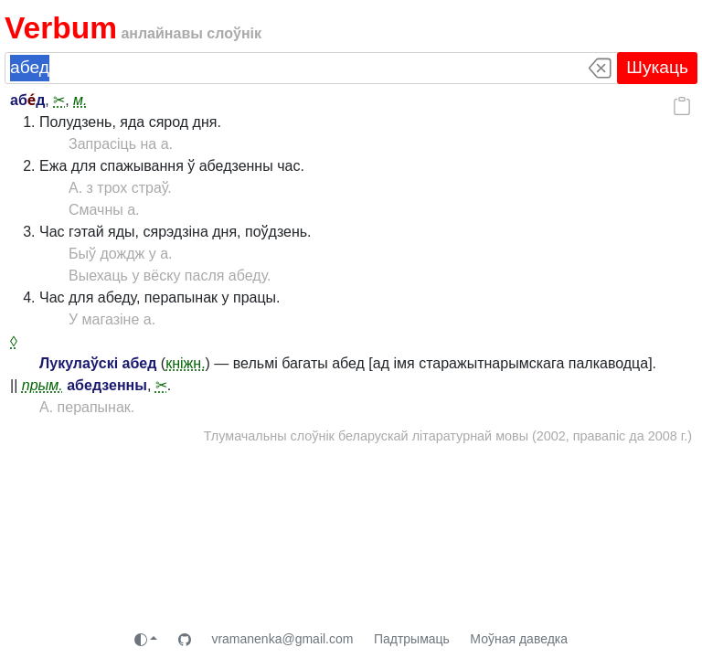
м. (80, 100)
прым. (42, 385)
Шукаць (657, 67)
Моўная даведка (519, 638)
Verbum (61, 28)
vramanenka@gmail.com (282, 638)
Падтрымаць (412, 638)
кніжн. (185, 363)
